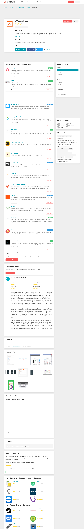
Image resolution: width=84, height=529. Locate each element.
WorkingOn (14, 162)
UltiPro (13, 206)
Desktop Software (19, 7)
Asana (13, 68)
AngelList (48, 49)
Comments (60, 89)
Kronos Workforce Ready (18, 184)
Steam (14, 508)
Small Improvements (17, 142)
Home (18, 2)
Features (60, 74)
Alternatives (60, 70)
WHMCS (39, 489)
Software (23, 2)
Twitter (39, 49)
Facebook (31, 49)
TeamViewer (16, 497)
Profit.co (13, 217)
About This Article (62, 92)
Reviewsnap (14, 153)
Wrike (12, 81)
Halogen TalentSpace (17, 117)
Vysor (38, 524)
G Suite (15, 489)
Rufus (14, 524)
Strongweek (14, 241)
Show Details (49, 76)
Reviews (60, 72)
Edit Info (75, 21)
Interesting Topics (62, 94)
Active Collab (15, 104)
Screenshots (60, 82)
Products (29, 2)
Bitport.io (39, 481)
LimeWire (39, 516)
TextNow (15, 516)
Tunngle (39, 508)
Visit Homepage (21, 49)
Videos (59, 84)
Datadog (39, 497)
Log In (77, 2)
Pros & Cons (60, 77)
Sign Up (71, 2)
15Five (13, 195)
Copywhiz (15, 481)
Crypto (34, 2)
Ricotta (13, 230)
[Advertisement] (42, 13)
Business (28, 7)
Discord (39, 2)
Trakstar (13, 173)
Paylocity (14, 129)
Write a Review (67, 21)
